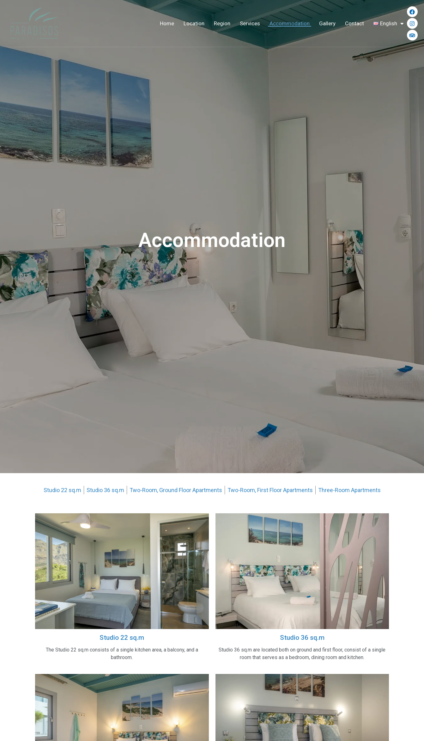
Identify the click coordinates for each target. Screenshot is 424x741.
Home (167, 23)
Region (222, 23)
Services (250, 23)
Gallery (327, 23)
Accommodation (290, 23)
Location (194, 23)
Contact (354, 23)
